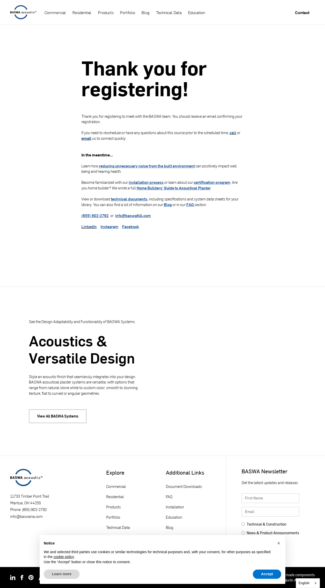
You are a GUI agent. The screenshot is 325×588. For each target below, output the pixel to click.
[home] (23, 12)
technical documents (129, 199)
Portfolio (127, 12)
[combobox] (308, 583)
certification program (212, 182)
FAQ (190, 204)
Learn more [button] (61, 574)
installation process (146, 182)
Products (106, 12)
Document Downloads (184, 486)
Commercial (55, 12)
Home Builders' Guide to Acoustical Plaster (174, 188)
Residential (81, 12)
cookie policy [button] (63, 557)
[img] (12, 577)
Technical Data (169, 12)
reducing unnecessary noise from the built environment (146, 166)
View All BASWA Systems (57, 416)
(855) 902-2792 (95, 215)
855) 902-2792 (35, 509)
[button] (279, 543)
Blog (145, 12)
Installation (175, 506)
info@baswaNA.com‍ (133, 215)
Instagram (109, 226)
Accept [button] (267, 574)
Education (196, 12)
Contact (302, 12)
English (304, 583)
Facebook (130, 226)
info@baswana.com (26, 516)
